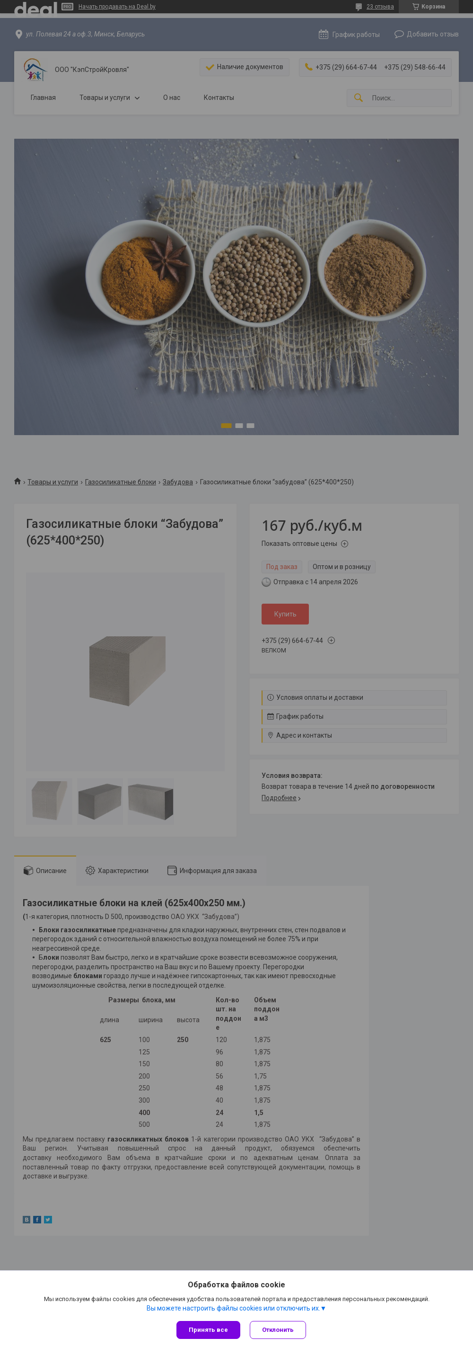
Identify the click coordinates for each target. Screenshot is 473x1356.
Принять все (208, 1329)
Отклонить (278, 1329)
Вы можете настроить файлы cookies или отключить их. (233, 1308)
